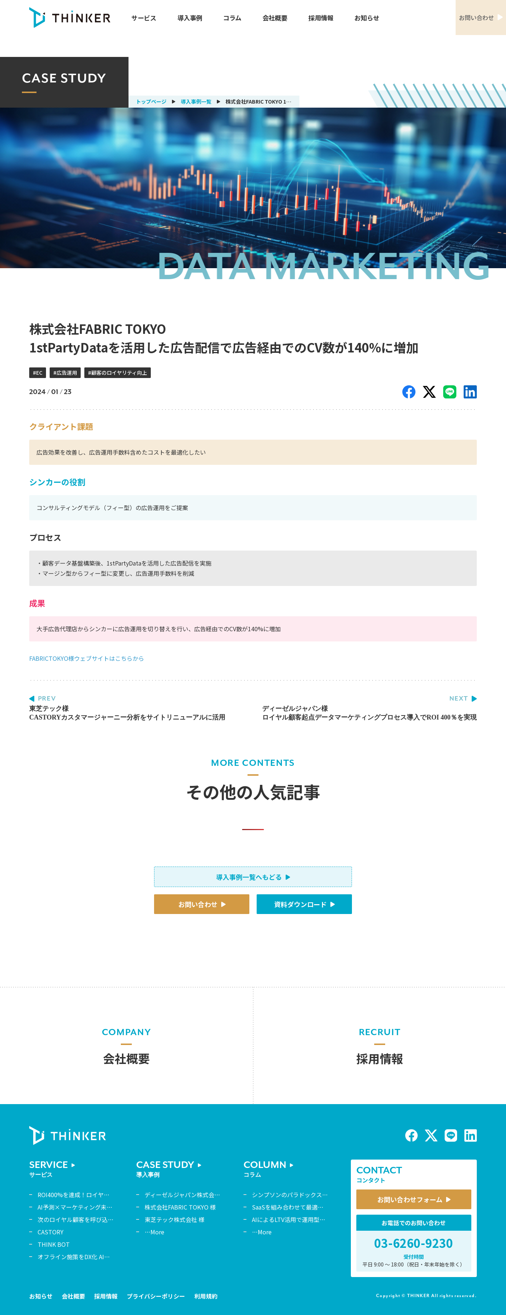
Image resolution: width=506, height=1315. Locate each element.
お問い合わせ (198, 904)
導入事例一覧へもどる (249, 877)
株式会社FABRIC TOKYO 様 (180, 1207)
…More (154, 1231)
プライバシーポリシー (156, 1296)
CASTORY (51, 1231)
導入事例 (189, 17)
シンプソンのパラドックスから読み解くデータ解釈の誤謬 (328, 1194)
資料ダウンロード (300, 904)
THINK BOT (54, 1244)
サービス (143, 17)
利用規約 (206, 1296)
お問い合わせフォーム (409, 1199)
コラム (232, 17)
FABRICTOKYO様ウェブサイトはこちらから (86, 658)
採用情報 (320, 17)
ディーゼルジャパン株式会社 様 (186, 1194)
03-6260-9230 (413, 1242)
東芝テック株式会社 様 (174, 1219)
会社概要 (274, 17)
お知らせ (366, 17)
